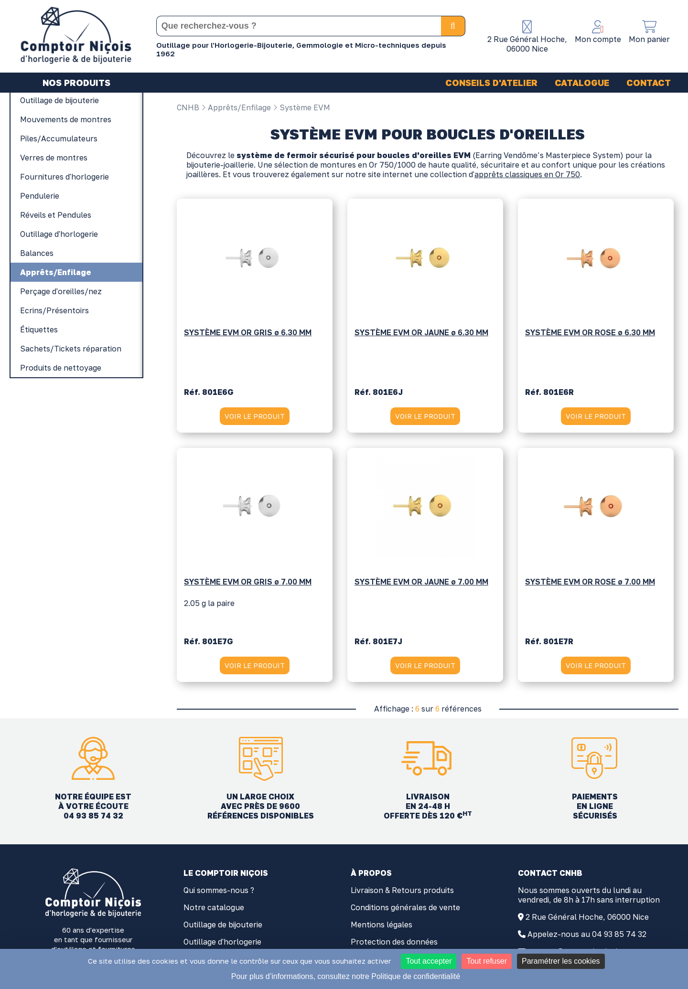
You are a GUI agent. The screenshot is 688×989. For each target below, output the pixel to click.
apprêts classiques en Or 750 (527, 176)
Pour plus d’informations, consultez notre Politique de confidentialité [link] (345, 976)
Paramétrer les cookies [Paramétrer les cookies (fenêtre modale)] (561, 961)
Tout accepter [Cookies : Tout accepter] (429, 961)
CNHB (188, 107)
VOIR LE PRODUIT (254, 417)
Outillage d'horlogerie (222, 943)
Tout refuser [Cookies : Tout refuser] (486, 961)
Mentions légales (381, 926)
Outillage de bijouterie (222, 926)
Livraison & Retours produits (402, 891)
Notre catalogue (213, 909)
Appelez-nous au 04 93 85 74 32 (586, 935)
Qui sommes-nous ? (218, 891)
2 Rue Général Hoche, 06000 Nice (587, 918)
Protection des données (394, 943)
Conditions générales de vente (405, 909)
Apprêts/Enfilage (236, 107)
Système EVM (301, 107)
